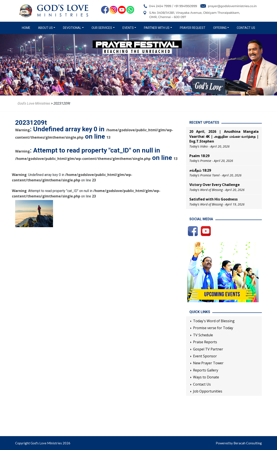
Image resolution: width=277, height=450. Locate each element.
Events (128, 28)
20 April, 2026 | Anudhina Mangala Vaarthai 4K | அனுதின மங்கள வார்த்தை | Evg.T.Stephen (224, 136)
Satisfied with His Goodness (213, 199)
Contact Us (246, 28)
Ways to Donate (206, 377)
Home (27, 28)
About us (45, 28)
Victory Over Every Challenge (214, 184)
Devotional (72, 28)
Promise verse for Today (213, 327)
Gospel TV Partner (208, 349)
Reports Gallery (205, 370)
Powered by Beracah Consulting (239, 443)
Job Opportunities (207, 391)
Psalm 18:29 (199, 155)
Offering (220, 28)
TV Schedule (203, 335)
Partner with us (156, 28)
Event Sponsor (205, 356)
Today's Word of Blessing (214, 321)
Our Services (102, 28)
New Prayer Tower (208, 363)
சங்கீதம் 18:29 (200, 170)
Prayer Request (192, 28)
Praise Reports (205, 342)
